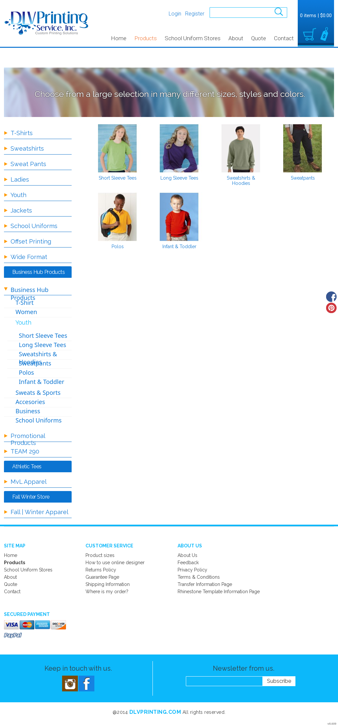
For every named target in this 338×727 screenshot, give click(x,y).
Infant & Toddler (179, 246)
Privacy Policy (192, 569)
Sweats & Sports (38, 392)
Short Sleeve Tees (118, 178)
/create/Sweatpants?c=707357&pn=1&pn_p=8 (302, 148)
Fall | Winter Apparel (39, 512)
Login (175, 14)
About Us (187, 555)
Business (28, 411)
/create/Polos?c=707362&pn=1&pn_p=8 (117, 217)
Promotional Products (28, 439)
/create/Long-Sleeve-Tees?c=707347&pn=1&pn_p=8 (179, 148)
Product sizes (100, 555)
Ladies (20, 179)
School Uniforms (34, 225)
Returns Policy (100, 569)
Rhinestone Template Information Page (219, 591)
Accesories (30, 402)
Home (118, 38)
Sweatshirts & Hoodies (241, 180)
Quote (258, 38)
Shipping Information (107, 584)
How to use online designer (115, 562)
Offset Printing (31, 241)
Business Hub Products (30, 294)
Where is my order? (106, 591)
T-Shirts (22, 133)
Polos (118, 246)
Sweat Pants (28, 163)
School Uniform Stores (192, 38)
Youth (18, 194)
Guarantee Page (102, 577)
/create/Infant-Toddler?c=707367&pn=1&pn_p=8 (179, 217)
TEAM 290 (25, 451)
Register (194, 14)
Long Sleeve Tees (179, 178)
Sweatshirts (27, 148)
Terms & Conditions (199, 577)
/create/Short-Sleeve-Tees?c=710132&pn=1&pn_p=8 (117, 148)
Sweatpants (303, 178)
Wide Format (29, 256)
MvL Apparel (29, 481)
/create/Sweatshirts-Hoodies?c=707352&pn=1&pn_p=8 (241, 148)
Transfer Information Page (205, 584)
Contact (284, 38)
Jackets (21, 210)
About (235, 38)
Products (145, 38)
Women (26, 312)
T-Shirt (25, 302)
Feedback (188, 562)
